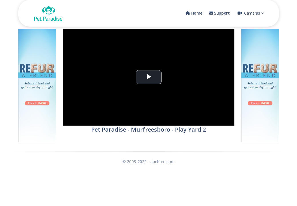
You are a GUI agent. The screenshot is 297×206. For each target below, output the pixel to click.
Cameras (251, 13)
